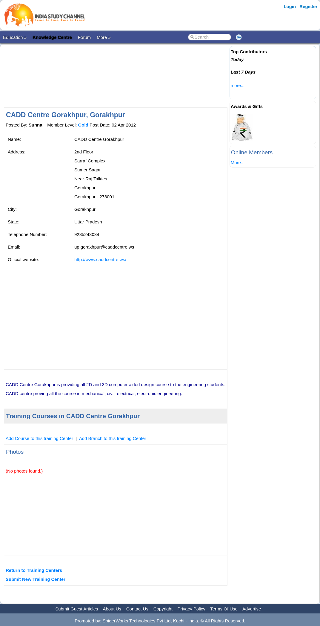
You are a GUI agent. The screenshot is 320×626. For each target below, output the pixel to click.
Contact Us (137, 608)
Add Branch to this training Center (112, 438)
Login (290, 6)
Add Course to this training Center (39, 438)
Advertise (251, 608)
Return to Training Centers (34, 570)
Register (308, 6)
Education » (15, 37)
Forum (84, 37)
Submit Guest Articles (76, 608)
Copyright (163, 608)
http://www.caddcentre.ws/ (100, 259)
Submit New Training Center (35, 579)
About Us (112, 608)
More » (104, 37)
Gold (83, 124)
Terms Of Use (224, 608)
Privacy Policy (191, 608)
